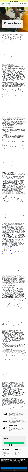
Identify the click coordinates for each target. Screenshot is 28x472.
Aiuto (3, 454)
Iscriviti (14, 442)
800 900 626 (15, 428)
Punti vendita (17, 452)
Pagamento (4, 452)
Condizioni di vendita (5, 453)
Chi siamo (16, 451)
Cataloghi (16, 454)
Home (11, 6)
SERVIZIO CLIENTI (5, 449)
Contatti (3, 455)
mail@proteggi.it (11, 429)
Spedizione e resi (5, 451)
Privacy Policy (15, 6)
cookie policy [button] (18, 461)
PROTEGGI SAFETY (18, 449)
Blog (15, 453)
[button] (27, 460)
